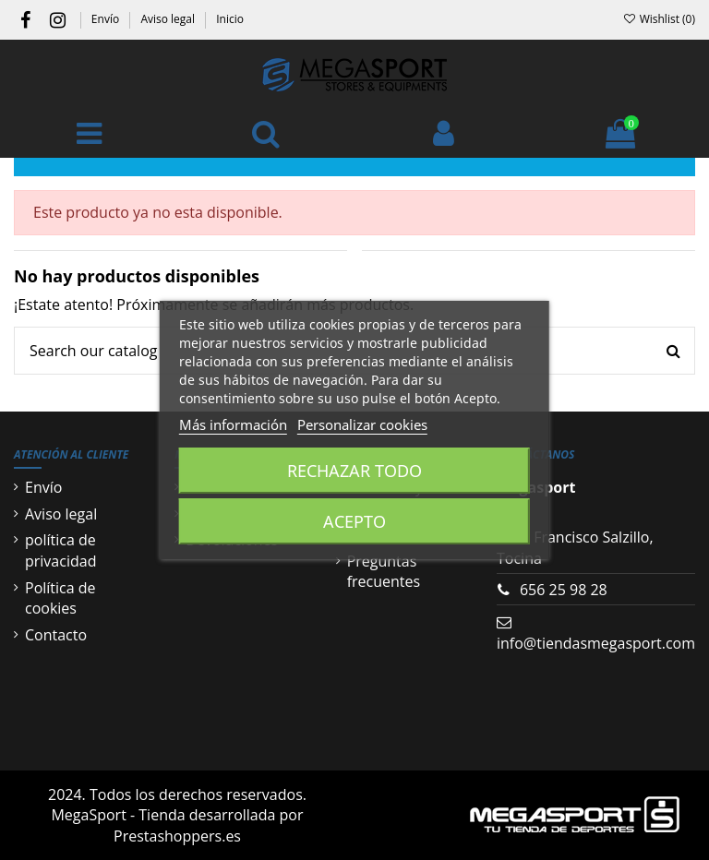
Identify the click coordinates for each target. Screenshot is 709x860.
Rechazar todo (354, 471)
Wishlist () (658, 19)
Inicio (230, 19)
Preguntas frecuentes (384, 571)
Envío (106, 19)
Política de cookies (60, 598)
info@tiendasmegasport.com (596, 643)
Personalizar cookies (362, 424)
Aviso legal (169, 19)
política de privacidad (60, 550)
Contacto (56, 635)
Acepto (354, 521)
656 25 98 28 (563, 589)
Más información (233, 424)
